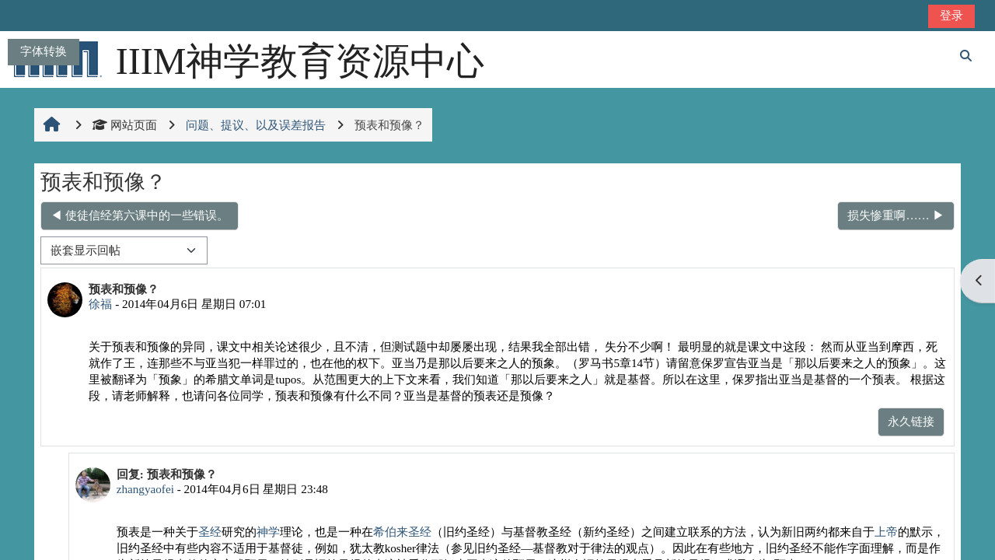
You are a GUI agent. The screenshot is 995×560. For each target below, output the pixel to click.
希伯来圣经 (402, 531)
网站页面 (125, 124)
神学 (268, 531)
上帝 (886, 531)
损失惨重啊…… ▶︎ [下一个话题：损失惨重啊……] (895, 215)
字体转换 (43, 51)
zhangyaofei (145, 488)
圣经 (210, 531)
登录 (951, 15)
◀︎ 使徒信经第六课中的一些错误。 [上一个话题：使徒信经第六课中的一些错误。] (140, 215)
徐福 (100, 303)
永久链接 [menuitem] (911, 421)
